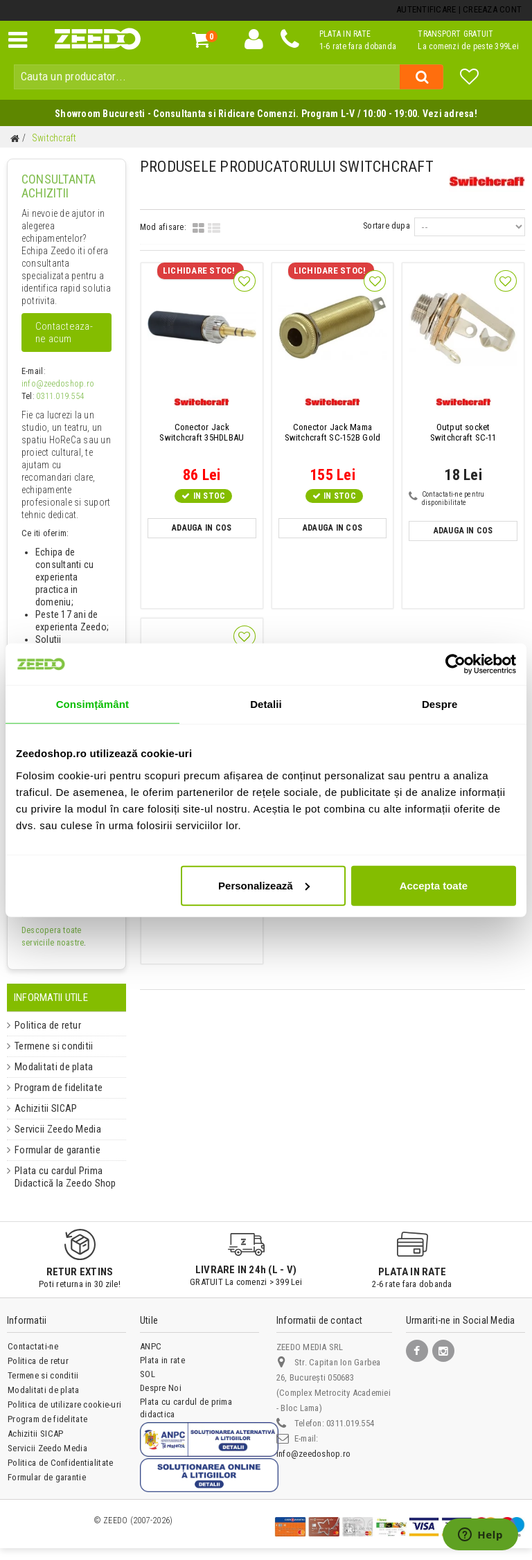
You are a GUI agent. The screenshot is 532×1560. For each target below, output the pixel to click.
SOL (147, 1374)
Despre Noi (160, 1388)
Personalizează (264, 885)
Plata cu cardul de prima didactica (185, 1408)
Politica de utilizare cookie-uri (64, 1404)
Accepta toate (434, 885)
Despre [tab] (439, 704)
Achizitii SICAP (40, 1108)
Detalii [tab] (266, 704)
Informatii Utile (51, 997)
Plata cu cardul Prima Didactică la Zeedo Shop (59, 1177)
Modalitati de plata (48, 1067)
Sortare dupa (387, 226)
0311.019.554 (60, 396)
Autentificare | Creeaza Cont (459, 9)
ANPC (150, 1346)
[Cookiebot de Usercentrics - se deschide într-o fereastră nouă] (455, 664)
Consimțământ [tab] (92, 704)
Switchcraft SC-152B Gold (333, 432)
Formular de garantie (52, 1150)
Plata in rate (162, 1360)
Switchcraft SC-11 (463, 432)
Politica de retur (43, 1025)
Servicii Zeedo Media (53, 1129)
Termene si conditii (49, 1046)
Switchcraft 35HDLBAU (201, 432)
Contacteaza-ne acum (64, 332)
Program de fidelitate (52, 1087)
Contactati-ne (32, 1346)
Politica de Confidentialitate (60, 1462)
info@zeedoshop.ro (56, 384)
